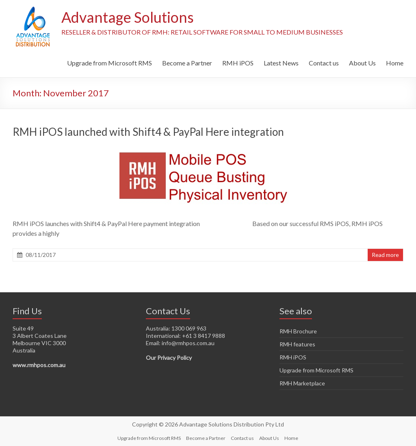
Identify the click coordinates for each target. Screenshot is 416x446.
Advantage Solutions (127, 17)
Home (394, 63)
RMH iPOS (238, 63)
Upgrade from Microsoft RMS (109, 63)
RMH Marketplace (302, 383)
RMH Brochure (298, 331)
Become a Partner (187, 63)
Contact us (324, 63)
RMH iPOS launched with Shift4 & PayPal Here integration (148, 131)
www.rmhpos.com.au (39, 364)
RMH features (297, 344)
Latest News (281, 63)
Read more (385, 254)
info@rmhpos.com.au (188, 342)
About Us (362, 63)
